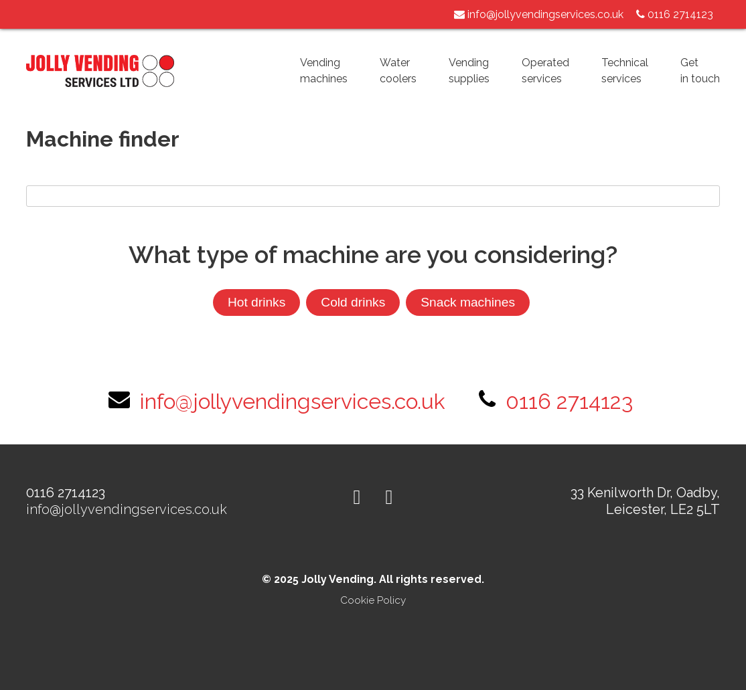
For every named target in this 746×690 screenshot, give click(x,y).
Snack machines (468, 302)
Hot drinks (256, 302)
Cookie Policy (373, 600)
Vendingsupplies (469, 70)
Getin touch (700, 70)
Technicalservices (624, 70)
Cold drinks (353, 302)
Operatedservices (545, 70)
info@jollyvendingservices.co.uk (538, 14)
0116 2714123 (569, 401)
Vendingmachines (324, 70)
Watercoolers (398, 70)
